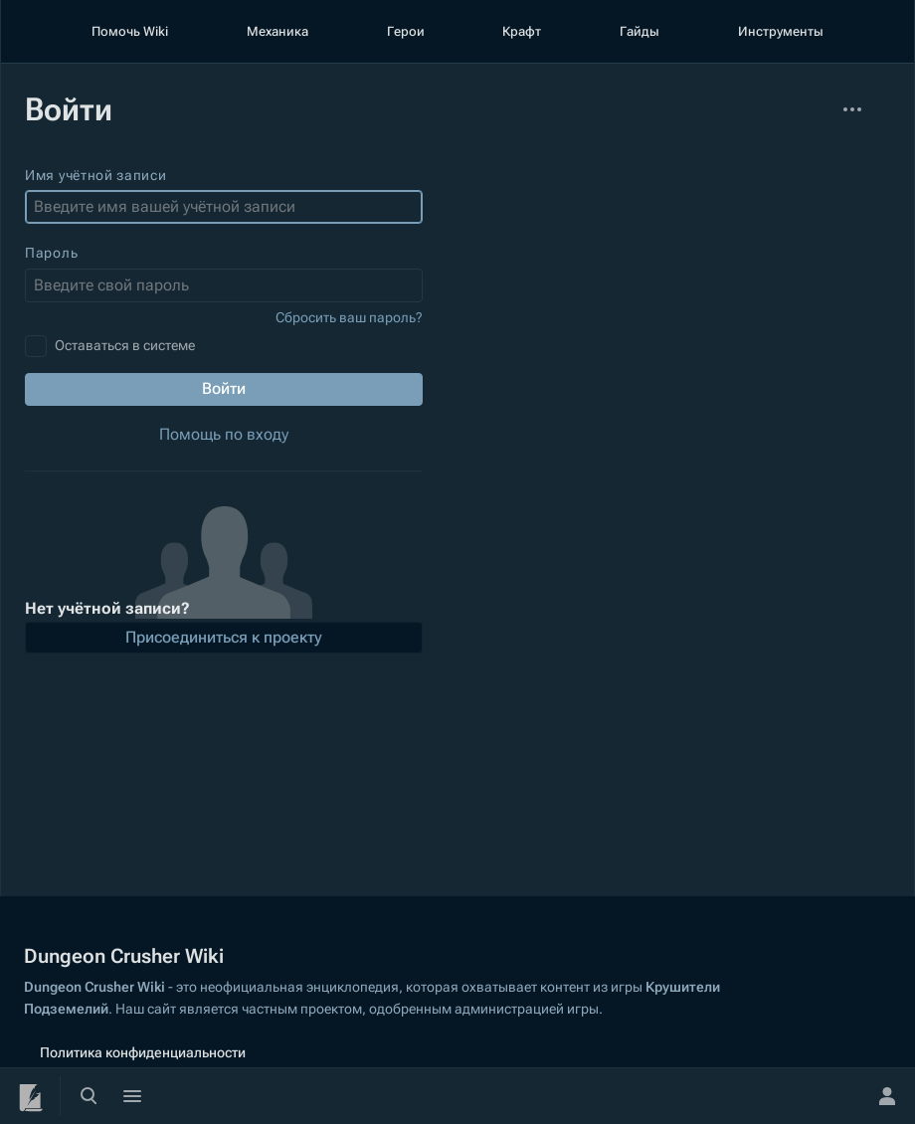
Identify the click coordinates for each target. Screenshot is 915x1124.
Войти (224, 388)
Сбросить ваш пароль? (349, 317)
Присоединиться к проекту (223, 637)
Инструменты (781, 31)
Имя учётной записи (96, 175)
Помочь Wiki (130, 31)
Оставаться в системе (125, 345)
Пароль (51, 253)
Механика (277, 31)
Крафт (521, 31)
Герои (406, 31)
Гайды (639, 31)
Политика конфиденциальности (143, 1052)
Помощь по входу (223, 434)
